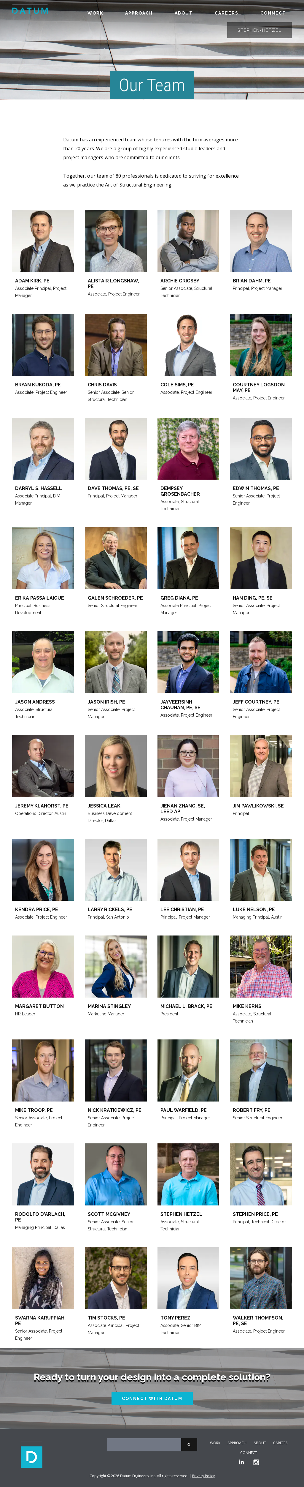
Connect (273, 13)
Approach (139, 13)
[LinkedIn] (241, 1462)
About (184, 13)
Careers (226, 13)
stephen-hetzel (259, 30)
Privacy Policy (203, 1475)
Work (95, 13)
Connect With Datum (152, 1398)
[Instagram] (256, 1462)
